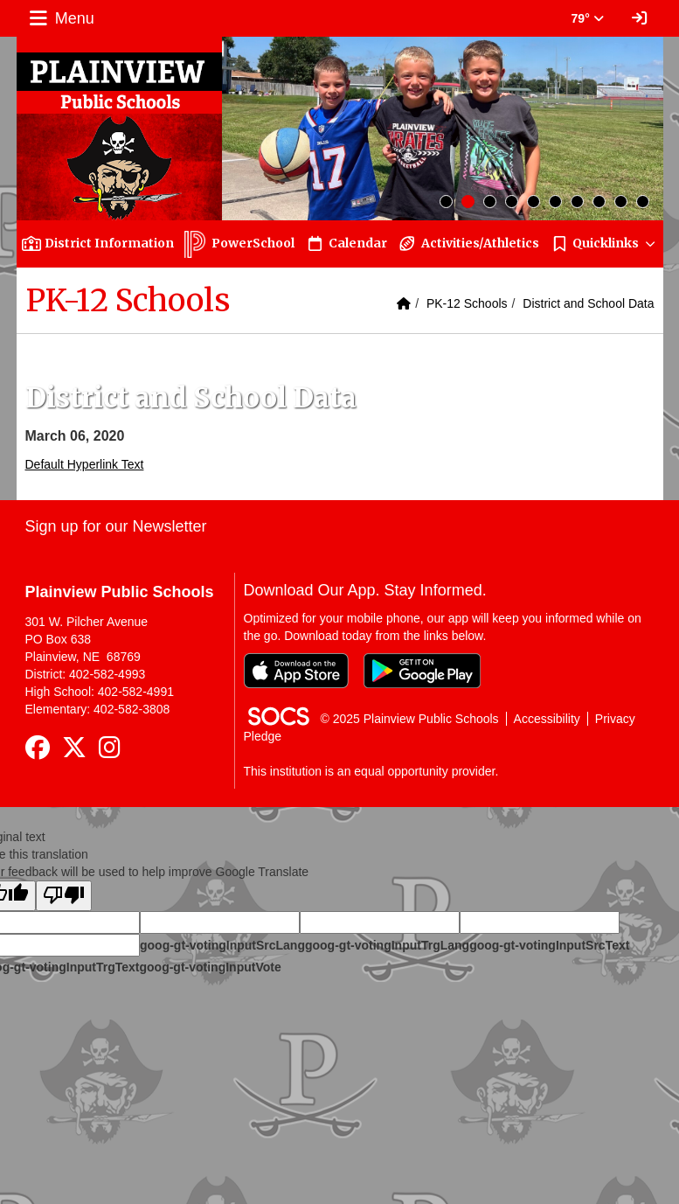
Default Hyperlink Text (84, 464)
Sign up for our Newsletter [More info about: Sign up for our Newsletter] (116, 526)
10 (642, 201)
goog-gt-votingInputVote (210, 967)
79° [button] (588, 18)
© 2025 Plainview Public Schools (410, 719)
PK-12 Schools (467, 303)
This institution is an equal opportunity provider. (371, 771)
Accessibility (547, 719)
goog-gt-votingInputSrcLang (222, 945)
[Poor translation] (64, 895)
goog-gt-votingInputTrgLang (387, 945)
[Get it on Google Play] (422, 670)
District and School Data (588, 303)
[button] (603, 243)
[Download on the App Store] (296, 670)
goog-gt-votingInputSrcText (549, 945)
